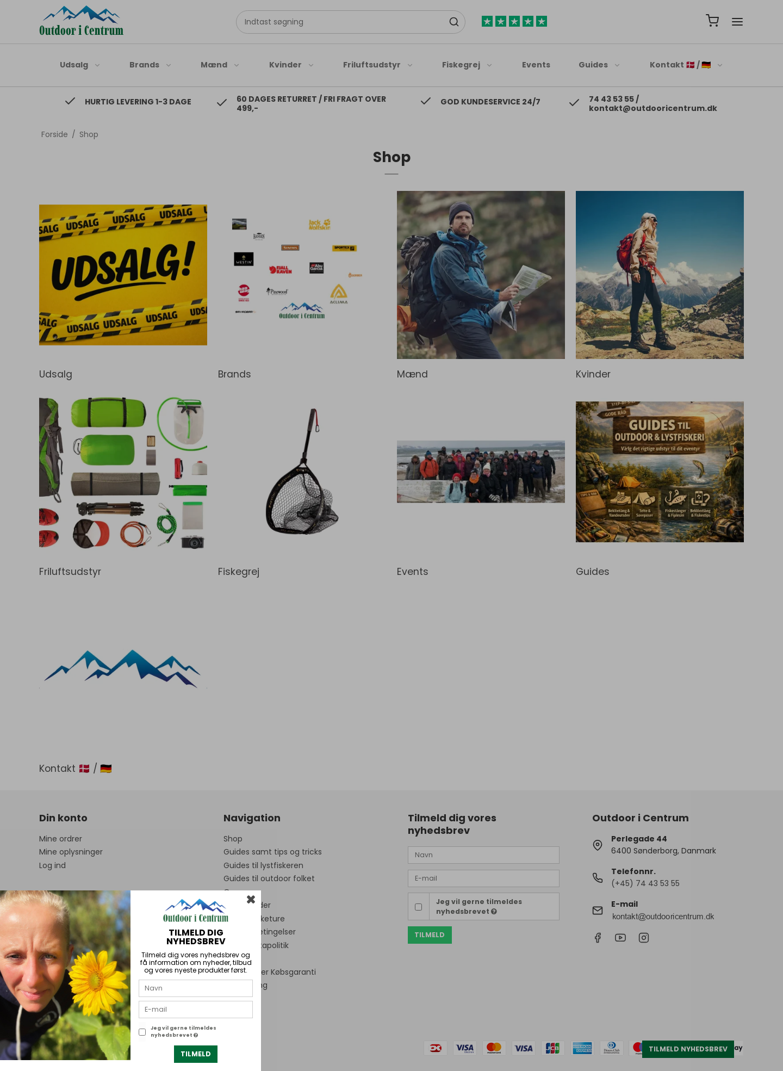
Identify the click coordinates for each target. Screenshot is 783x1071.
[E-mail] (196, 1009)
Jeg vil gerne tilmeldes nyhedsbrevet (183, 1032)
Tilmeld (196, 1053)
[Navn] (196, 987)
